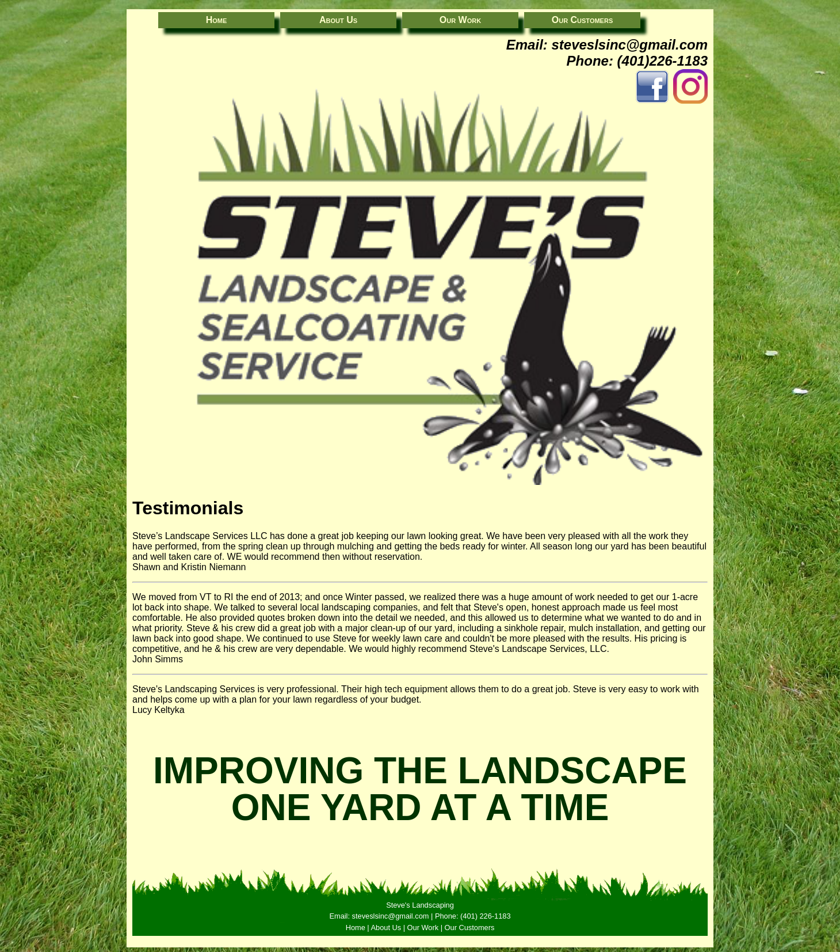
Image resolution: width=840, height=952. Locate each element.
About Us (338, 20)
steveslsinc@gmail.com (629, 44)
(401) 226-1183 (485, 916)
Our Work (460, 20)
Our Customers (582, 20)
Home (216, 20)
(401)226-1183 (662, 61)
